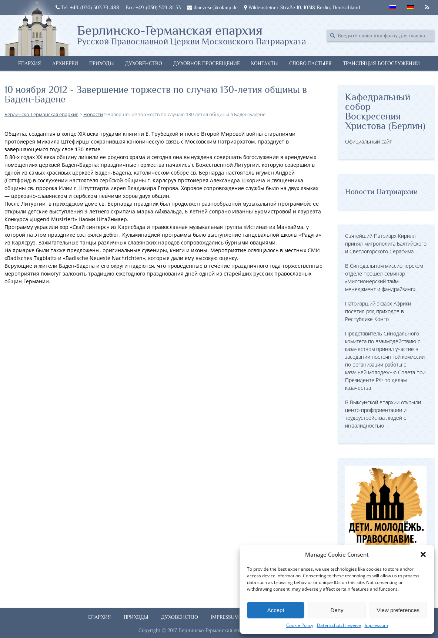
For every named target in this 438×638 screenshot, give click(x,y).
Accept (275, 610)
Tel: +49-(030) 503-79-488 (87, 7)
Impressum (376, 625)
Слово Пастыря (310, 63)
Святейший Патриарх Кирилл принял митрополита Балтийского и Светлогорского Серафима (386, 243)
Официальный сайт (368, 141)
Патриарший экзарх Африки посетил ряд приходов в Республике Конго (378, 311)
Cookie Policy (299, 625)
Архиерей (65, 63)
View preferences (398, 610)
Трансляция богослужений (381, 63)
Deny (336, 610)
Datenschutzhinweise (339, 625)
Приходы (101, 63)
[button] (423, 554)
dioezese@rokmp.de (212, 7)
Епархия (29, 63)
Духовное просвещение (206, 63)
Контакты (264, 63)
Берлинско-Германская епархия (191, 34)
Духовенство (143, 63)
